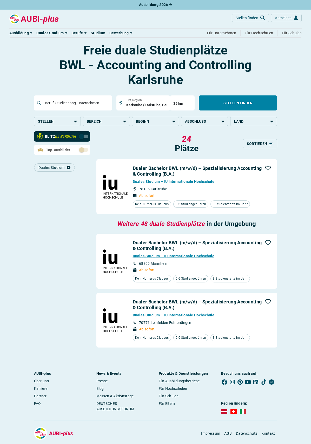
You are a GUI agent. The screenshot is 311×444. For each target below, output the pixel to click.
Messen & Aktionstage (115, 396)
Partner (40, 396)
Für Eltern (167, 403)
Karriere (40, 388)
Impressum (210, 433)
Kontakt (268, 433)
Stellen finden (238, 103)
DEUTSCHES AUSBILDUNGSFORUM (115, 406)
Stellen (57, 121)
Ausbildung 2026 (155, 5)
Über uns (41, 381)
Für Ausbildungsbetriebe (179, 381)
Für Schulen (168, 396)
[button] (20, 33)
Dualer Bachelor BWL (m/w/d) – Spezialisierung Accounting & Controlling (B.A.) (197, 171)
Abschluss (204, 121)
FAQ (37, 403)
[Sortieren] (260, 143)
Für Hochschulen (173, 388)
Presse (102, 381)
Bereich (106, 121)
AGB (228, 433)
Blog (100, 388)
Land (253, 121)
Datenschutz (246, 433)
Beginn (155, 121)
